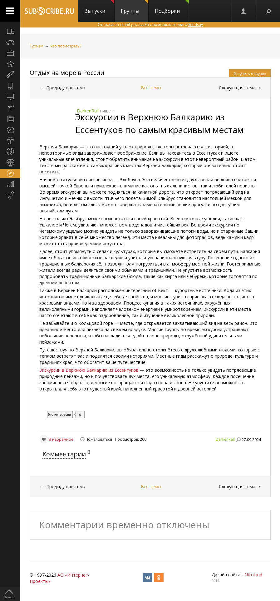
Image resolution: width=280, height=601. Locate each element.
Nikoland (253, 575)
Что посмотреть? (65, 46)
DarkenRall (225, 439)
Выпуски (99, 7)
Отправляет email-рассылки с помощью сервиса (150, 24)
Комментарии (64, 454)
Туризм (36, 46)
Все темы (151, 88)
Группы (134, 7)
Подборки (172, 7)
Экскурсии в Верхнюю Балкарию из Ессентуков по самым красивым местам (159, 123)
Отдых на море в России (67, 72)
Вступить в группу (250, 74)
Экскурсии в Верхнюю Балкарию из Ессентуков (89, 370)
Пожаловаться (99, 439)
